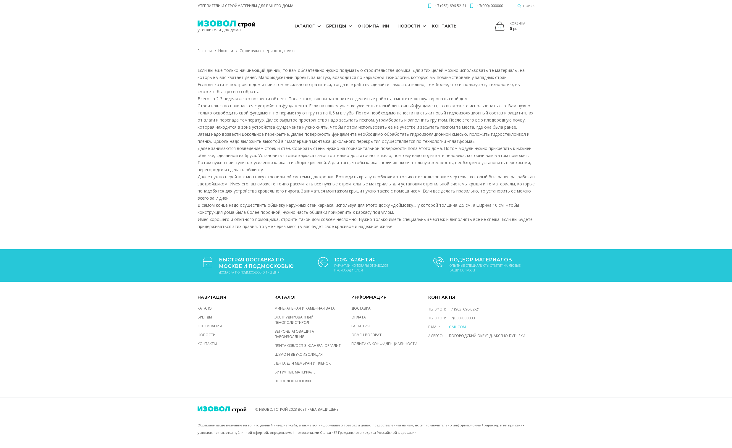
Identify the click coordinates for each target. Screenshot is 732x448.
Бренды (336, 26)
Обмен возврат (366, 334)
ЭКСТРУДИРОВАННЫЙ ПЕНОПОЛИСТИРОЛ (294, 320)
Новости (408, 26)
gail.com (457, 326)
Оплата (358, 317)
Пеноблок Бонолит (293, 381)
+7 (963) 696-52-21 (464, 309)
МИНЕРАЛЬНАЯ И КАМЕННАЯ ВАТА (304, 308)
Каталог (304, 26)
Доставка (361, 308)
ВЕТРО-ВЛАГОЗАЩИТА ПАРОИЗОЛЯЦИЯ (294, 334)
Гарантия (360, 326)
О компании (373, 26)
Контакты (445, 26)
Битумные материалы (295, 372)
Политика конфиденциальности (384, 343)
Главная (205, 50)
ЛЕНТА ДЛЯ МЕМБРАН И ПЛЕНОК (302, 363)
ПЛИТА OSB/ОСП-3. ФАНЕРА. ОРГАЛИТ (307, 345)
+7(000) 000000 (462, 318)
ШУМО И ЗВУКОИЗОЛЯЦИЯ (298, 354)
